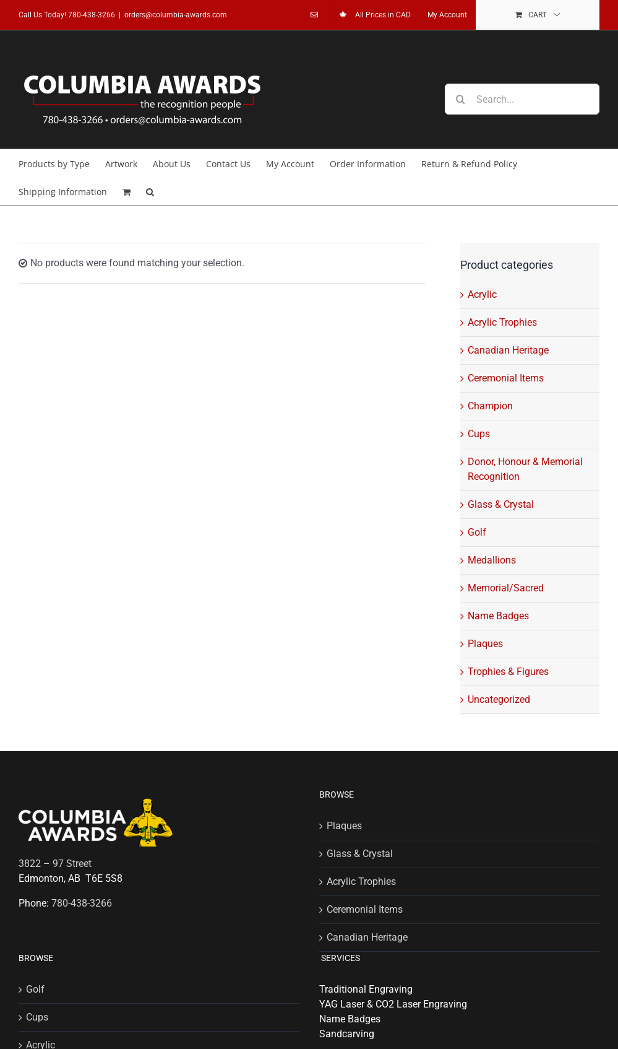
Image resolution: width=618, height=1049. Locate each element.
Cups (479, 434)
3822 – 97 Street (55, 863)
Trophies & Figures (508, 671)
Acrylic (482, 294)
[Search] (460, 99)
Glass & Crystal (501, 504)
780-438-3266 (91, 15)
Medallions (492, 560)
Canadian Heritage (508, 350)
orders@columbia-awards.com (175, 15)
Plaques (485, 644)
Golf (477, 532)
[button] (150, 191)
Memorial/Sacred (506, 588)
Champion (490, 406)
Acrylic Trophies (502, 322)
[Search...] (522, 99)
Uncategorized (499, 699)
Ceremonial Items (506, 378)
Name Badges (498, 616)
